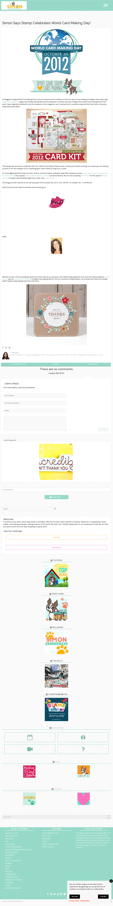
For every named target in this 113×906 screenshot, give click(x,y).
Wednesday (56, 550)
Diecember (9, 858)
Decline (75, 897)
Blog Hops (9, 841)
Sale (7, 871)
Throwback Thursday (14, 882)
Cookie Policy (85, 901)
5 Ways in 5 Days (11, 836)
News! (7, 869)
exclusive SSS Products (22, 279)
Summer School (11, 880)
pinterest (51, 896)
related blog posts (9, 443)
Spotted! (8, 874)
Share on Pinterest (9, 348)
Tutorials (9, 885)
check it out (49, 178)
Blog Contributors (50, 847)
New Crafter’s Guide (50, 836)
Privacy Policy (48, 849)
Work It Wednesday (13, 891)
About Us (46, 838)
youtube (58, 896)
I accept (103, 897)
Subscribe (46, 841)
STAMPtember (10, 877)
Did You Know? (11, 855)
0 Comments (92, 364)
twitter (55, 896)
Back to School (11, 838)
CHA (6, 844)
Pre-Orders (85, 175)
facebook (48, 896)
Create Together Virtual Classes (18, 852)
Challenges (10, 847)
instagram (61, 896)
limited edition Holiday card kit (37, 175)
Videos (8, 888)
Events (8, 860)
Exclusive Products (13, 863)
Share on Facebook (2, 348)
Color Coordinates (13, 849)
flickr (65, 896)
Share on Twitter (6, 348)
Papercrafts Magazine (10, 102)
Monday (56, 540)
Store (44, 844)
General (56, 364)
